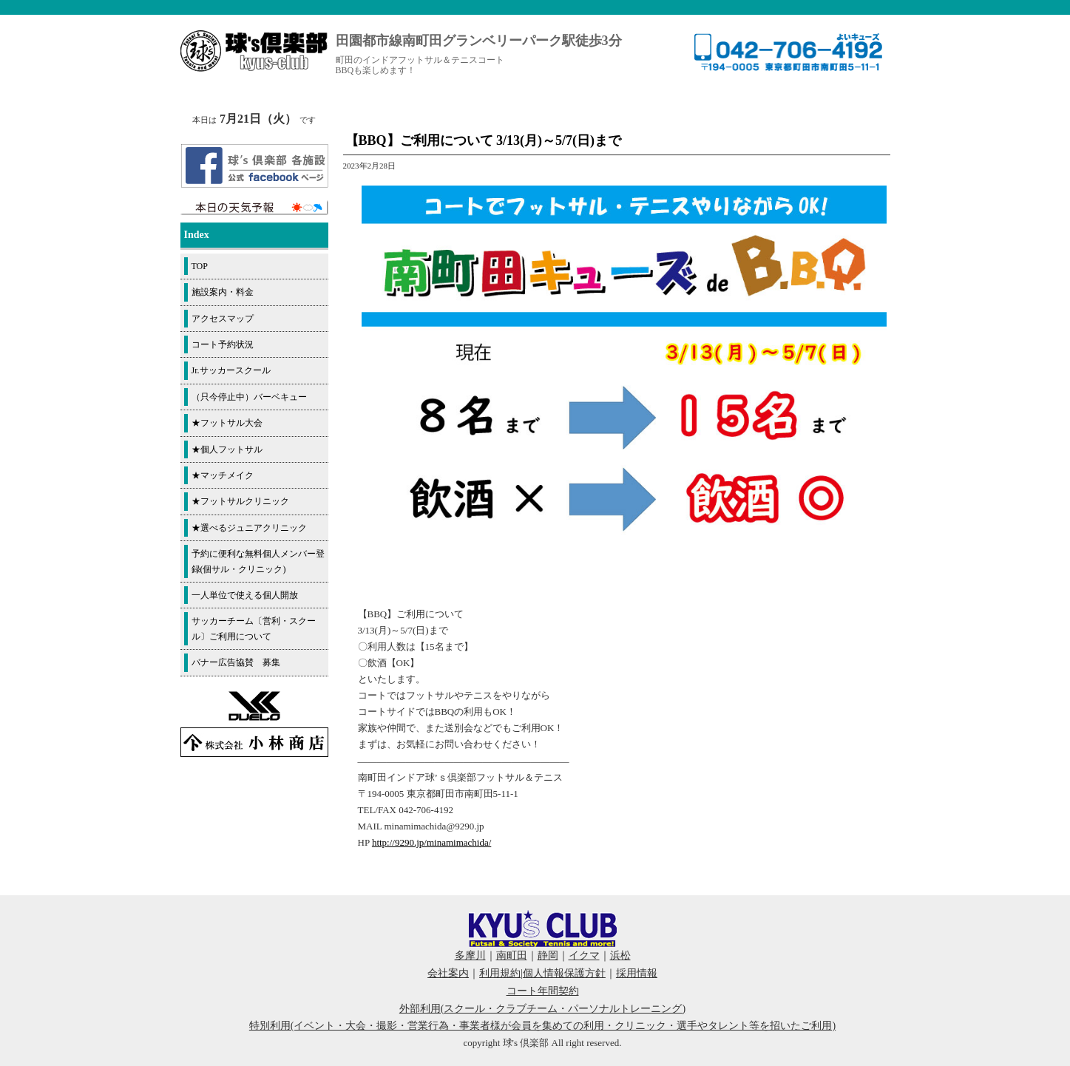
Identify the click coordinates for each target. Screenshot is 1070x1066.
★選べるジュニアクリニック (249, 528)
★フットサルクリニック (240, 501)
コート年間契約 (543, 991)
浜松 (620, 955)
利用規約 (500, 973)
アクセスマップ (223, 318)
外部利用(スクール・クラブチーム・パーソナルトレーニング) (542, 1008)
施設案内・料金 (223, 292)
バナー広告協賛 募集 (236, 662)
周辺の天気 (254, 207)
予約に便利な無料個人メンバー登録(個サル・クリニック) (258, 561)
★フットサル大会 (227, 423)
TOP (200, 266)
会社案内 (448, 973)
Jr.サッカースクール (231, 370)
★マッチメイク (223, 475)
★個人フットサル (227, 449)
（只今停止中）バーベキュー (249, 397)
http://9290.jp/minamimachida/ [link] (431, 842)
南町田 (511, 955)
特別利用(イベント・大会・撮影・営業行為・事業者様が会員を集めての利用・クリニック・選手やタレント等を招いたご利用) (542, 1025)
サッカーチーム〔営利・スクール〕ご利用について (254, 628)
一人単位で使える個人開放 (245, 595)
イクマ (584, 955)
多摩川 (470, 955)
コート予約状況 (223, 344)
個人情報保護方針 (564, 973)
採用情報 (636, 973)
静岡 (548, 955)
